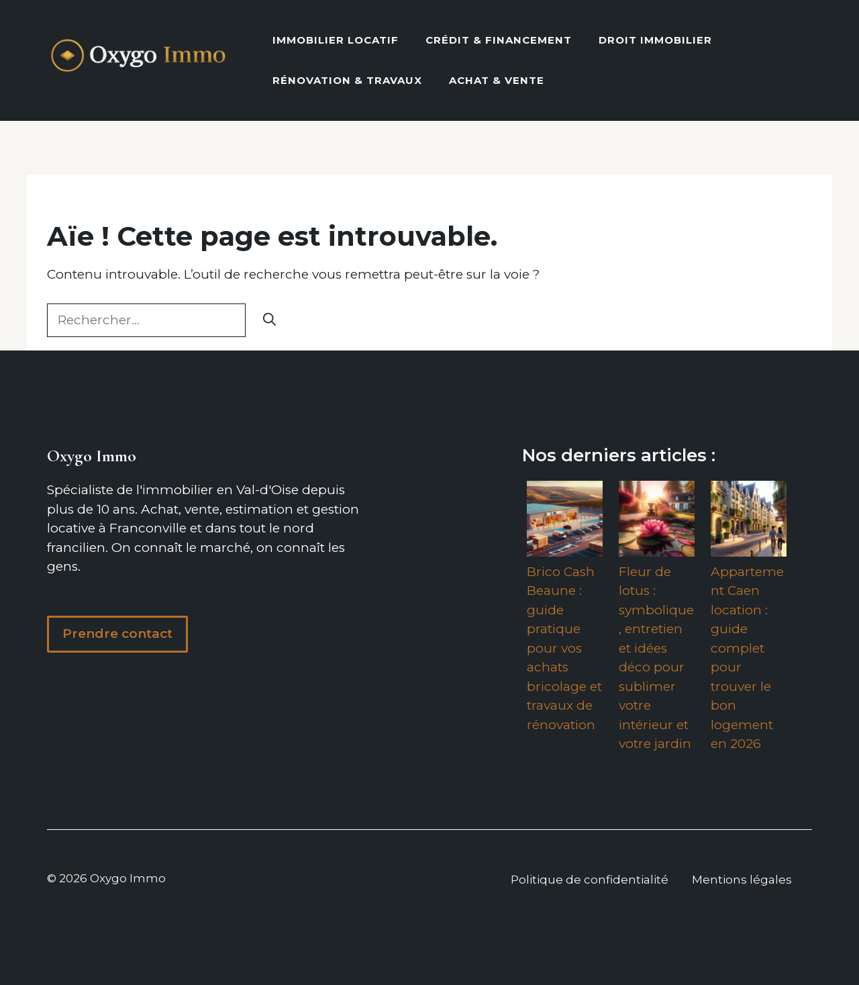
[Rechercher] (269, 320)
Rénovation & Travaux (347, 80)
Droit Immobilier (655, 40)
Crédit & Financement (498, 40)
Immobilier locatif (335, 40)
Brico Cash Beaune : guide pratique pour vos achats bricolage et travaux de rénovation (564, 648)
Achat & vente (496, 80)
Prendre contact (117, 633)
